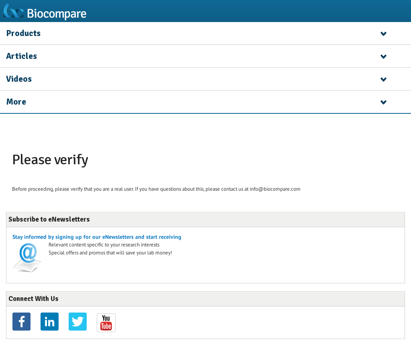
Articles (21, 56)
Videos (19, 79)
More (16, 102)
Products (23, 33)
